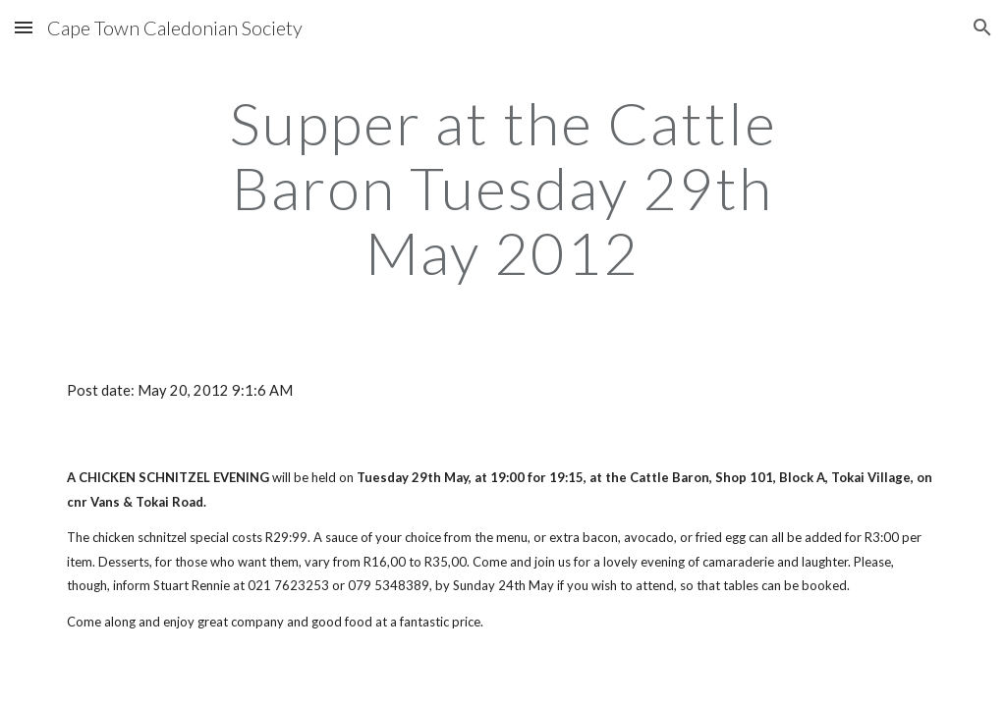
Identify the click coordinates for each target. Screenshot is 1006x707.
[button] (23, 27)
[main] (502, 187)
